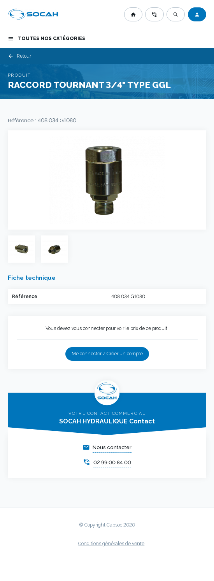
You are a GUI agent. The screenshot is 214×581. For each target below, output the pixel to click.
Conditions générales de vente (111, 543)
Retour (19, 56)
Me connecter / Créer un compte (107, 353)
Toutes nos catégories (46, 39)
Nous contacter (112, 447)
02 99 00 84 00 (112, 462)
